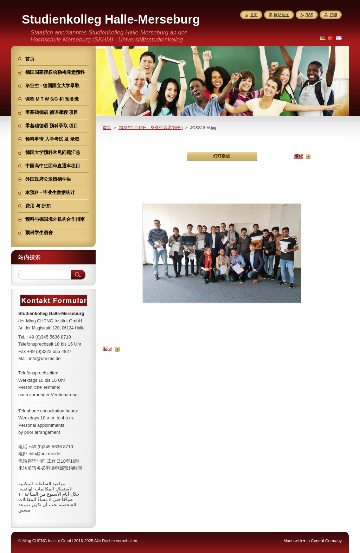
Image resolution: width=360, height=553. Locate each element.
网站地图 (281, 15)
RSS (309, 15)
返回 (107, 349)
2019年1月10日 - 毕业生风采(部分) (150, 128)
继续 (298, 156)
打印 (333, 15)
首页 (107, 128)
